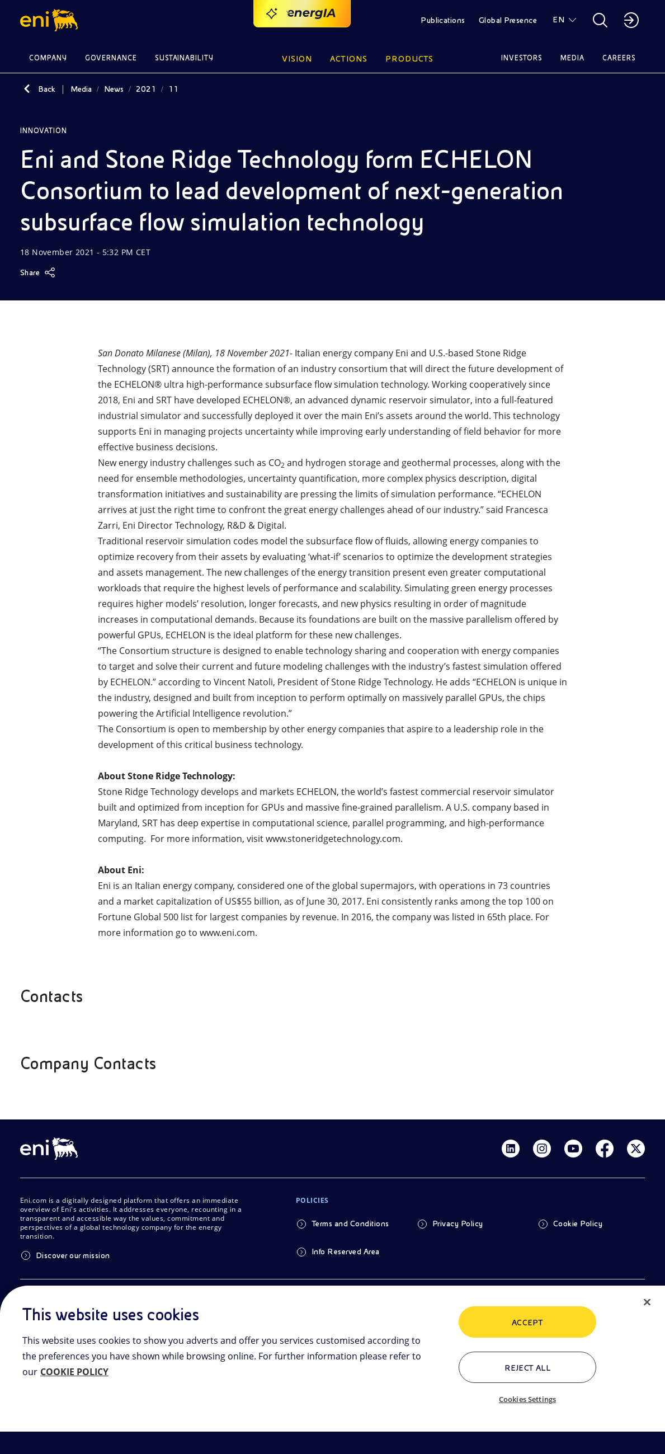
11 (173, 88)
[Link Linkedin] (511, 1148)
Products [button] (409, 58)
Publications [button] (443, 20)
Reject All (527, 1367)
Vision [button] (297, 58)
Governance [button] (111, 58)
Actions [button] (348, 58)
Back (46, 88)
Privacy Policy (457, 1223)
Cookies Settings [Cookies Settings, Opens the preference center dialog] (527, 1399)
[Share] (37, 272)
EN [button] (558, 19)
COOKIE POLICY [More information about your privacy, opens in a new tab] (74, 1372)
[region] (332, 1370)
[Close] (647, 1302)
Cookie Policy (577, 1223)
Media (81, 88)
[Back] (27, 89)
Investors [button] (522, 58)
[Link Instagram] (542, 1148)
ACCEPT (528, 1322)
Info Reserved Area (346, 1251)
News (114, 88)
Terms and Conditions (350, 1223)
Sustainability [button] (184, 58)
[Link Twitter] (636, 1148)
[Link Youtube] (573, 1148)
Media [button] (572, 58)
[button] (50, 20)
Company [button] (48, 58)
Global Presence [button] (508, 20)
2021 (146, 88)
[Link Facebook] (605, 1148)
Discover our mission (73, 1255)
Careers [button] (619, 58)
